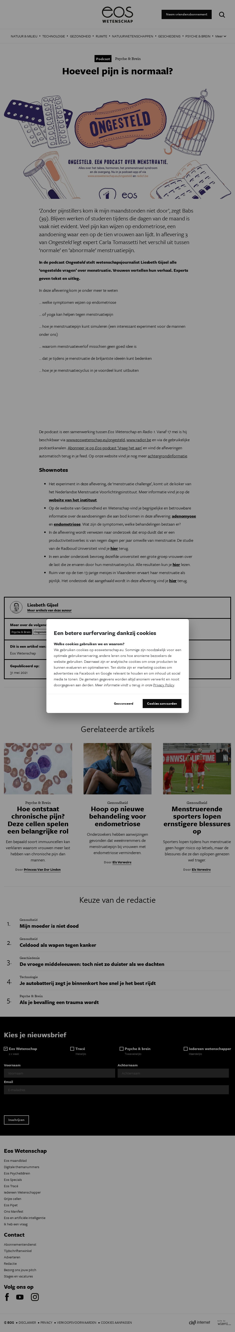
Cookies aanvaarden (162, 703)
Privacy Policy (163, 685)
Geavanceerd (123, 703)
